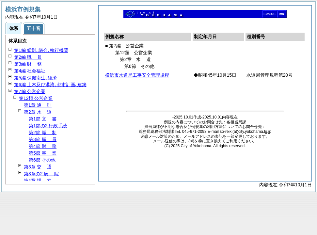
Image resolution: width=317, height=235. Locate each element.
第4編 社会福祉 (29, 70)
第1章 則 (38, 105)
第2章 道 (38, 112)
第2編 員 (28, 57)
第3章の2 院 (41, 173)
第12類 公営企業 (36, 98)
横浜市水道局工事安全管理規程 (137, 75)
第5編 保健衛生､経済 (35, 77)
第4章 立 (38, 180)
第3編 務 (28, 64)
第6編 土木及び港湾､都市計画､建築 (50, 84)
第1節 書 (42, 118)
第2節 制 (42, 132)
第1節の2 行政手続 (48, 125)
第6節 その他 (42, 160)
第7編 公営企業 (29, 91)
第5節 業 (42, 153)
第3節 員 (42, 139)
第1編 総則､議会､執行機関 (41, 50)
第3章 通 (38, 166)
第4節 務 (42, 146)
